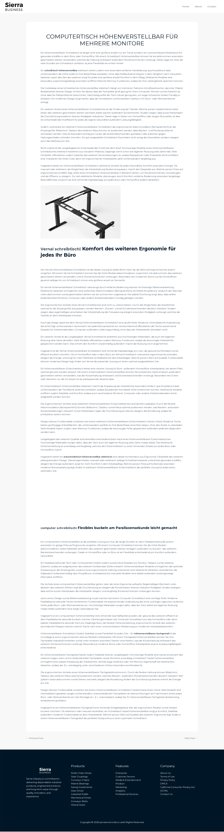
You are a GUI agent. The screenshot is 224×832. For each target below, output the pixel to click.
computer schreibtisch (60, 528)
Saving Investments (81, 787)
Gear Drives (77, 791)
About (200, 6)
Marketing (121, 787)
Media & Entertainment (128, 780)
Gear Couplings (79, 777)
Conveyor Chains (80, 780)
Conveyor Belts (79, 801)
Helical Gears (78, 805)
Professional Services (127, 794)
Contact (212, 6)
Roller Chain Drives (81, 773)
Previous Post (35, 738)
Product (120, 784)
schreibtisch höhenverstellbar (61, 70)
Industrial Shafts (79, 794)
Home (189, 6)
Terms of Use (167, 777)
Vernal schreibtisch (65, 249)
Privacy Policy (167, 780)
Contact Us (166, 794)
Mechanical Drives (81, 798)
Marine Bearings (80, 784)
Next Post (190, 738)
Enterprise (121, 773)
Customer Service (125, 777)
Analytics (120, 791)
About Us (165, 773)
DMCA (163, 784)
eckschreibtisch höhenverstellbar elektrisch (89, 456)
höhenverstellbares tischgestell (152, 633)
